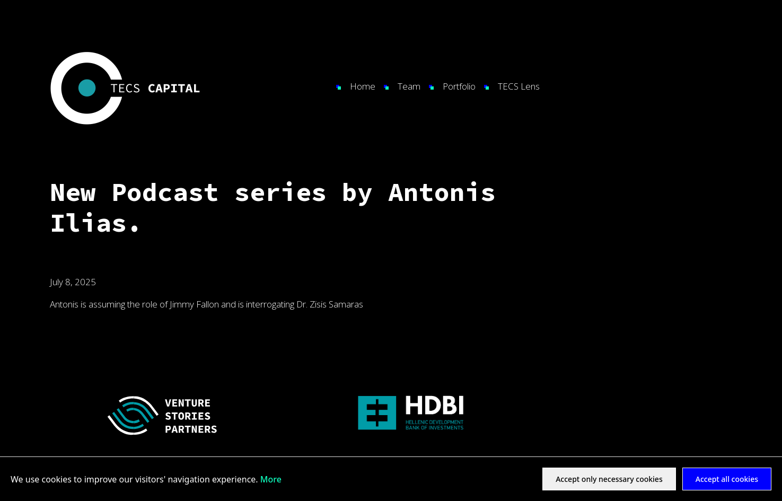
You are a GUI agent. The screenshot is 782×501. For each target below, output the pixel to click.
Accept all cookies (727, 479)
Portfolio (459, 86)
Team (409, 86)
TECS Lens (519, 86)
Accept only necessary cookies (609, 479)
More (271, 479)
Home (362, 86)
